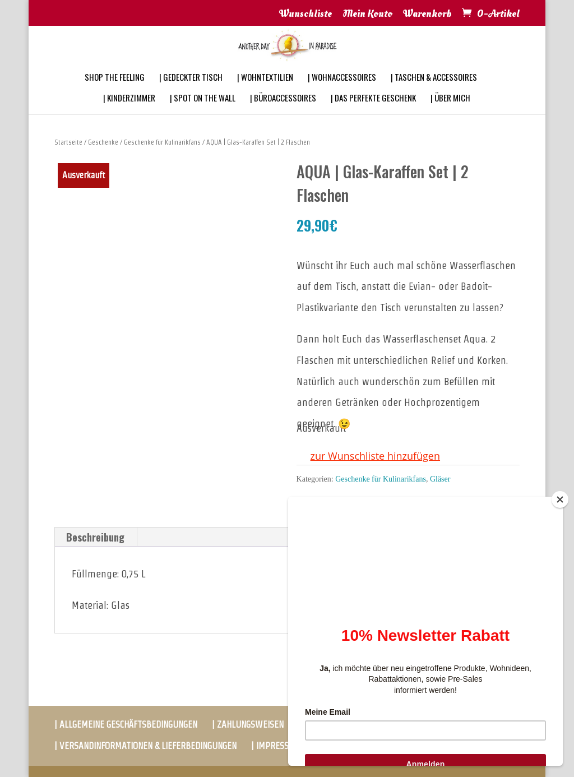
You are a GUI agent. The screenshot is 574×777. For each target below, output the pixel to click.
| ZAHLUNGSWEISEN (248, 724)
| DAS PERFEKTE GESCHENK (373, 113)
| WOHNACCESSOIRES (342, 92)
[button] (368, 456)
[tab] (95, 537)
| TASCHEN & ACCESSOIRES (434, 92)
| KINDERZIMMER (129, 113)
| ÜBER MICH (450, 113)
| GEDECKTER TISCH (191, 92)
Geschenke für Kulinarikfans (162, 142)
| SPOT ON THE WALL (202, 113)
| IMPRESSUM (276, 746)
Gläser (440, 479)
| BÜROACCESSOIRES (283, 113)
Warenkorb (427, 14)
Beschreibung (95, 537)
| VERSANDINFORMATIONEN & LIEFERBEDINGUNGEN (145, 746)
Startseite (68, 142)
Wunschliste (305, 14)
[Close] (560, 499)
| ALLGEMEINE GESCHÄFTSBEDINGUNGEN (125, 724)
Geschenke (103, 142)
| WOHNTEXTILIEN (265, 92)
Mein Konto (367, 14)
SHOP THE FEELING (115, 92)
